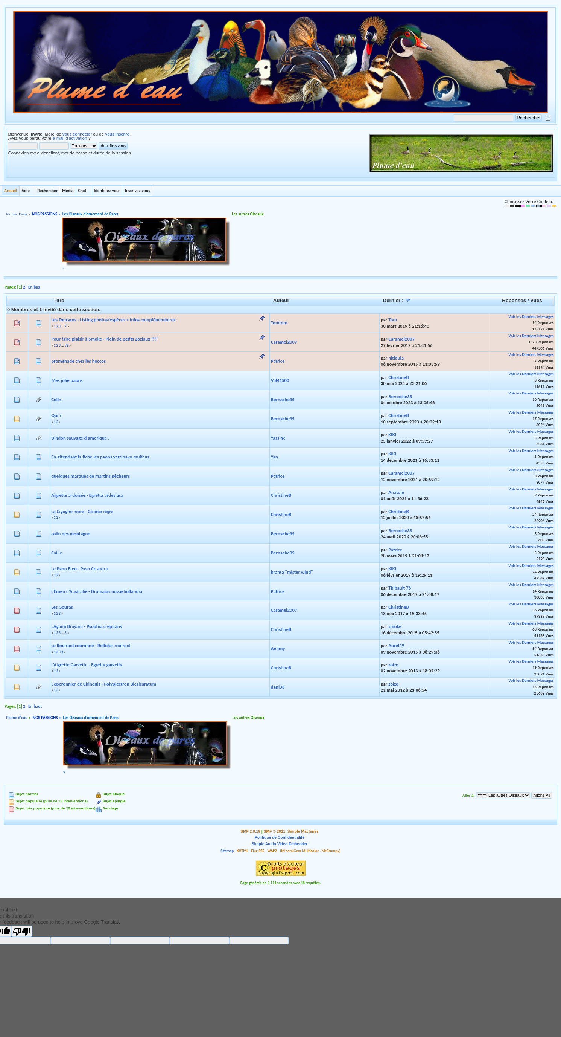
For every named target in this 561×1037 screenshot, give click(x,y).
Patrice (278, 361)
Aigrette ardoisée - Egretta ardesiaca (87, 495)
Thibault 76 (399, 588)
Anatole (396, 492)
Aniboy (278, 648)
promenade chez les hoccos (78, 361)
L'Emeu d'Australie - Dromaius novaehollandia (96, 591)
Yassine (278, 438)
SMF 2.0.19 (250, 831)
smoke (394, 626)
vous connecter (77, 134)
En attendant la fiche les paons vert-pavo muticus (100, 457)
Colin (56, 399)
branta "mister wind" (292, 572)
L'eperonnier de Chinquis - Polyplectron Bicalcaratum (103, 684)
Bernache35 (283, 399)
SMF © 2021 (275, 831)
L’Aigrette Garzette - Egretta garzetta (86, 664)
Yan (274, 457)
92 (66, 345)
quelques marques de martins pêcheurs (90, 476)
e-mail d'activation (70, 138)
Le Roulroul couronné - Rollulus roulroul (91, 645)
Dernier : (397, 300)
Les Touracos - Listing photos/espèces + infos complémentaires (113, 319)
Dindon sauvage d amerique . (80, 438)
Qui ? (56, 415)
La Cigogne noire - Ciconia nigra (82, 511)
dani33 (277, 687)
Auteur (281, 300)
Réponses (514, 300)
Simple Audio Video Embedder (279, 844)
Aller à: (468, 795)
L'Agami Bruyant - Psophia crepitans (86, 626)
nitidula (396, 358)
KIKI (392, 434)
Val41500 (280, 380)
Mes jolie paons (66, 380)
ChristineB (398, 377)
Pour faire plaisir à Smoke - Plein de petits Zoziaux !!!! (104, 339)
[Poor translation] (22, 931)
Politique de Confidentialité (279, 837)
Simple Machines (303, 831)
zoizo (393, 664)
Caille (56, 553)
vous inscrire (117, 134)
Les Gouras (62, 607)
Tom (392, 319)
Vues (536, 300)
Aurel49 (396, 645)
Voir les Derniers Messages (530, 316)
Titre (58, 300)
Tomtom (279, 322)
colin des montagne (70, 533)
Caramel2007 (284, 342)
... (63, 326)
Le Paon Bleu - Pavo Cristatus (79, 568)
